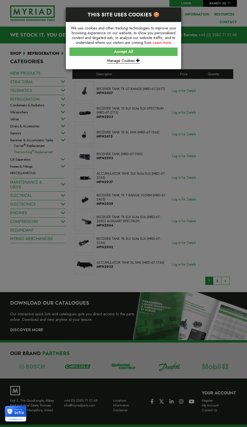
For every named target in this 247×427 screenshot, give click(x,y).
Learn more (162, 42)
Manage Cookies (123, 60)
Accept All (123, 51)
